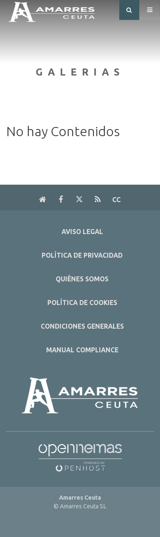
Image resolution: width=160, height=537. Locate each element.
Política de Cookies (82, 302)
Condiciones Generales (82, 326)
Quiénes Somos (82, 279)
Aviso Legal (82, 231)
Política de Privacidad (82, 255)
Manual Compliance (82, 350)
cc (116, 199)
